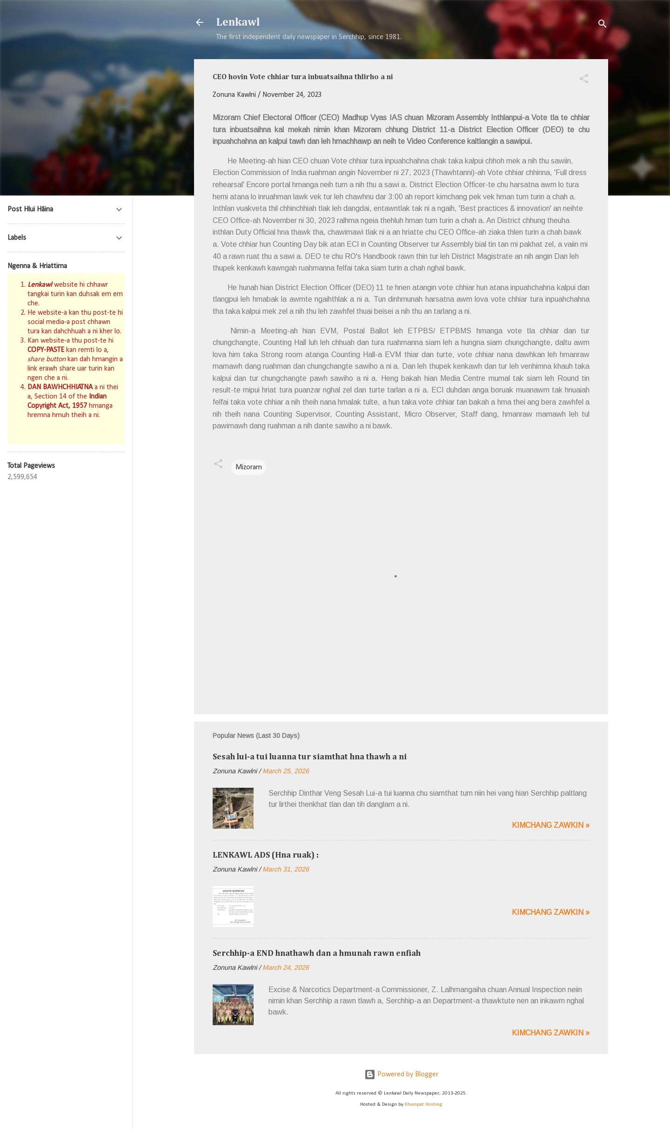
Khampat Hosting (423, 1104)
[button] (584, 80)
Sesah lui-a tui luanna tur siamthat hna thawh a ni (310, 757)
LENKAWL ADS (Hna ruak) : (266, 855)
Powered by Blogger (401, 1074)
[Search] (602, 25)
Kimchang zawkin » (551, 825)
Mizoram (248, 467)
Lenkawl (238, 22)
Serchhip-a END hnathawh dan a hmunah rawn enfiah (317, 953)
